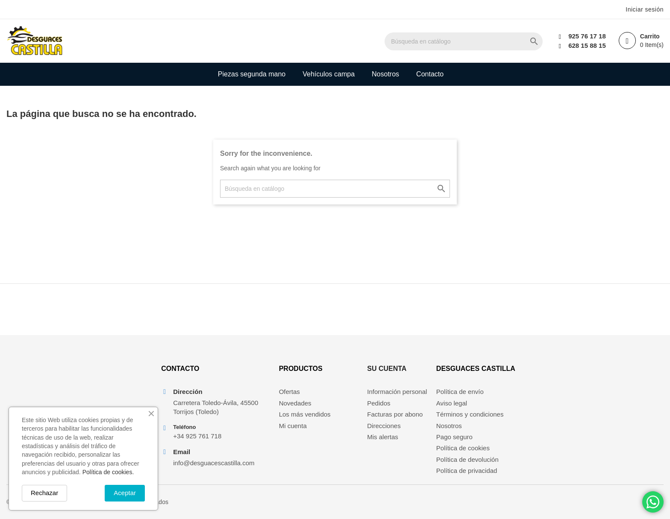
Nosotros (385, 74)
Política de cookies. (108, 472)
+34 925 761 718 (197, 436)
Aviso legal (451, 403)
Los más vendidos (305, 414)
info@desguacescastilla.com (213, 463)
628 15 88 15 (587, 45)
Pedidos (378, 403)
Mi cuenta (293, 425)
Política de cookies (463, 448)
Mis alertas (382, 436)
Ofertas (289, 391)
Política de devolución (467, 459)
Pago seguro (454, 436)
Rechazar (44, 492)
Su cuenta (386, 368)
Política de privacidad (466, 470)
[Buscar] (464, 41)
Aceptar (125, 492)
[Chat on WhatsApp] (653, 502)
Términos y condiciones (470, 414)
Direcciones (383, 425)
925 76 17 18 (587, 36)
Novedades (295, 403)
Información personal (397, 391)
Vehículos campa (329, 74)
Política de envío (460, 391)
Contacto (430, 74)
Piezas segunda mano (251, 74)
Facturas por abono (395, 414)
